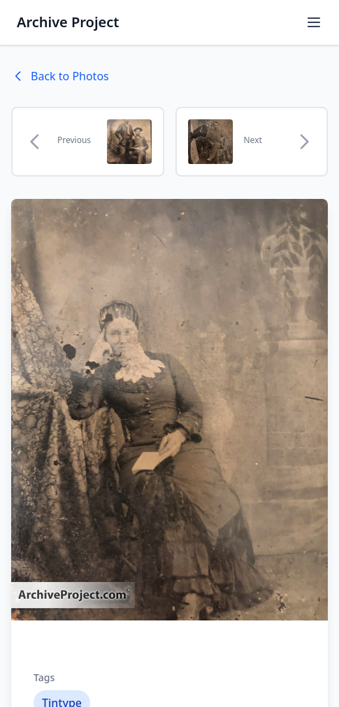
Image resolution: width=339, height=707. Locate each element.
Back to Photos (60, 76)
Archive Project (68, 22)
